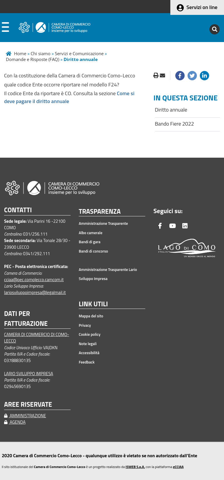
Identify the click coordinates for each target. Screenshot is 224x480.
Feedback (86, 362)
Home (20, 53)
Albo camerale (90, 233)
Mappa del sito (91, 316)
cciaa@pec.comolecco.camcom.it (34, 279)
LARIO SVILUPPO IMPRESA (28, 373)
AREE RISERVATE (28, 404)
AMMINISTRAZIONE (25, 415)
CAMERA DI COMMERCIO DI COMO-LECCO (36, 337)
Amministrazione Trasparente (103, 223)
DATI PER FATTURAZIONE (26, 318)
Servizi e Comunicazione (79, 53)
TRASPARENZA (100, 211)
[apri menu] (5, 28)
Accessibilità (89, 353)
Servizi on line (201, 7)
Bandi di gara (89, 242)
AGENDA (15, 422)
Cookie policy (89, 334)
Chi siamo (40, 53)
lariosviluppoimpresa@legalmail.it (35, 292)
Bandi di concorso (93, 251)
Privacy (85, 325)
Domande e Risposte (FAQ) (32, 59)
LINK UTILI (93, 304)
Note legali (88, 344)
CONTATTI (18, 210)
